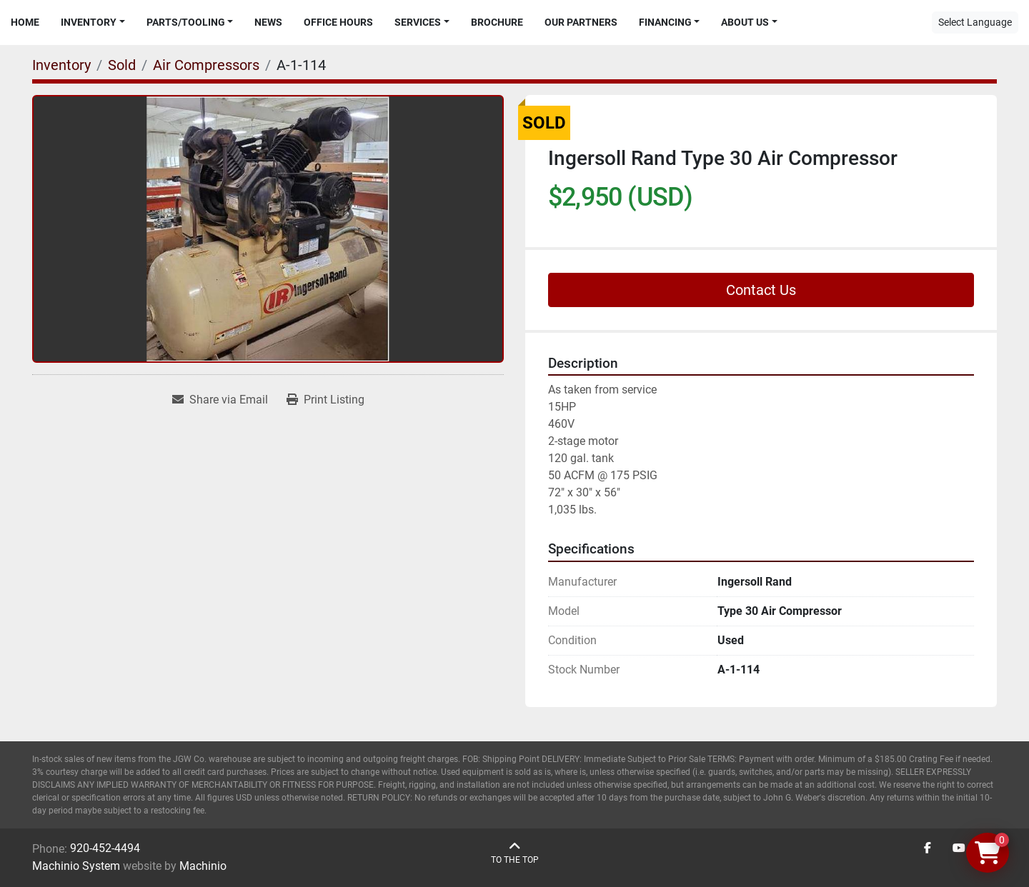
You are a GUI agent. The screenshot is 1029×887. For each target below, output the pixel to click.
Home (25, 22)
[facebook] (927, 848)
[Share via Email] (220, 400)
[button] (93, 22)
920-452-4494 (105, 848)
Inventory (88, 22)
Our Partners (581, 22)
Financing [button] (665, 22)
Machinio (203, 866)
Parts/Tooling (185, 22)
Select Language (975, 22)
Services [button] (417, 22)
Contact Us (761, 290)
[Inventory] (61, 65)
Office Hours (338, 22)
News (268, 22)
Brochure (497, 22)
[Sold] (122, 65)
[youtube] (959, 848)
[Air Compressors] (206, 65)
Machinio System (76, 866)
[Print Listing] (325, 400)
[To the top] (515, 853)
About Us (745, 22)
